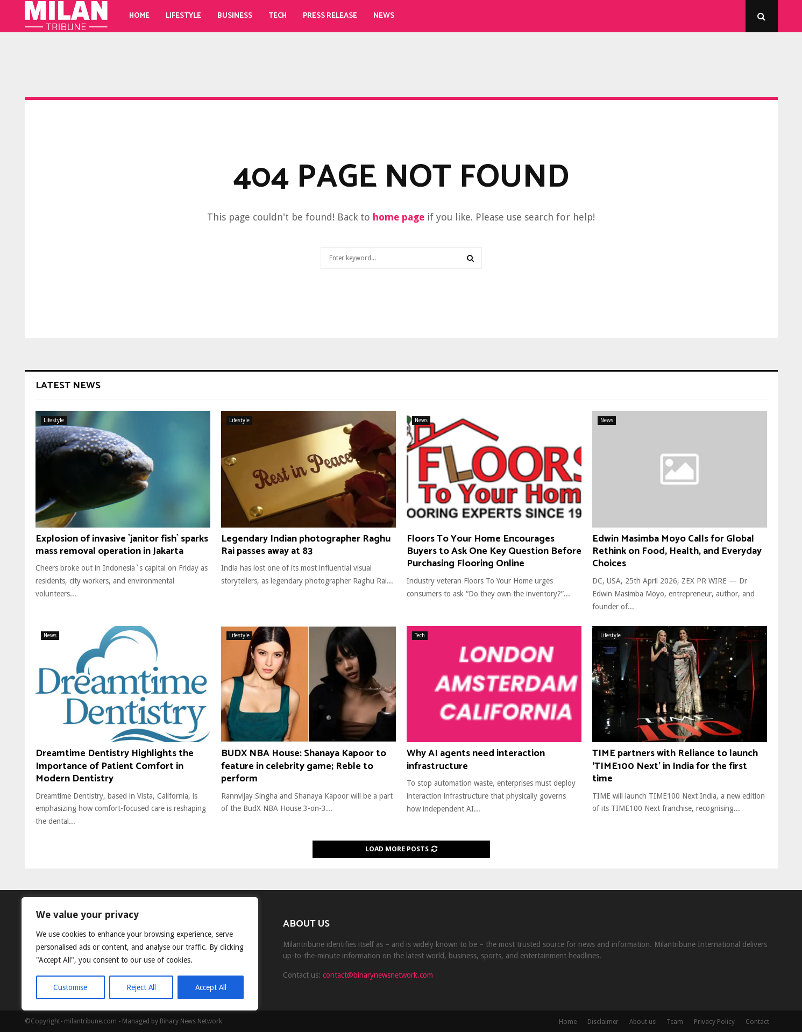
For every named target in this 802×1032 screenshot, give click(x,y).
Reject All (141, 987)
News (383, 16)
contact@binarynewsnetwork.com (378, 975)
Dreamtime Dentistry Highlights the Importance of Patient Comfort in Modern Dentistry (115, 766)
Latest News (68, 386)
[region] (140, 954)
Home (139, 16)
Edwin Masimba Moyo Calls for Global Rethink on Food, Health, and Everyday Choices (677, 551)
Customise (70, 987)
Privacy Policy (714, 1022)
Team (674, 1022)
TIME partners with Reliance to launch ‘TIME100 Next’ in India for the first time (675, 766)
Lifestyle (183, 16)
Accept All (210, 987)
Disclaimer (603, 1022)
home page (398, 217)
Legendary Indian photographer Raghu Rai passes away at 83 (306, 545)
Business (234, 16)
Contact (757, 1022)
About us (642, 1022)
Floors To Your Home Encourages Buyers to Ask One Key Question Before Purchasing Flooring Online (494, 551)
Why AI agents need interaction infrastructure (476, 759)
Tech (277, 16)
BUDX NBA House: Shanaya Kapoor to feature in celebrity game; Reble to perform (303, 766)
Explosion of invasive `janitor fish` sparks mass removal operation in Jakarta (122, 545)
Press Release (330, 16)
